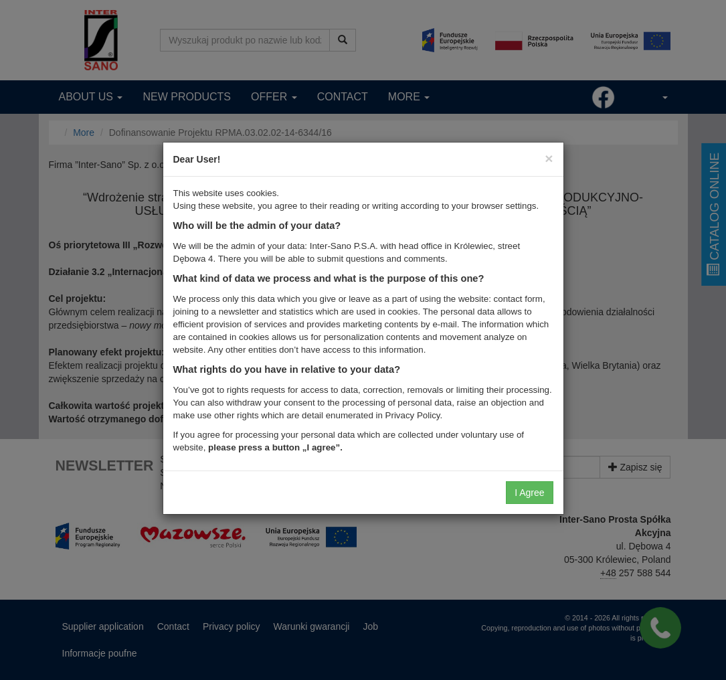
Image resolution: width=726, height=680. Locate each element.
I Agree (529, 492)
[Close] (549, 158)
